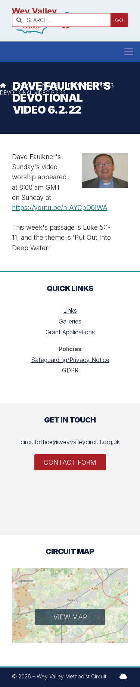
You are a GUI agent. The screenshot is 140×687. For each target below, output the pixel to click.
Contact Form (70, 462)
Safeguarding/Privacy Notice (70, 359)
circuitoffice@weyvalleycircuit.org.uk (70, 442)
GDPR (70, 370)
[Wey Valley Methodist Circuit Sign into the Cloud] (123, 676)
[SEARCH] (64, 20)
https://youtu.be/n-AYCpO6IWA (60, 207)
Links (70, 310)
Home (24, 85)
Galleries (70, 321)
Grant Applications (70, 332)
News (49, 85)
